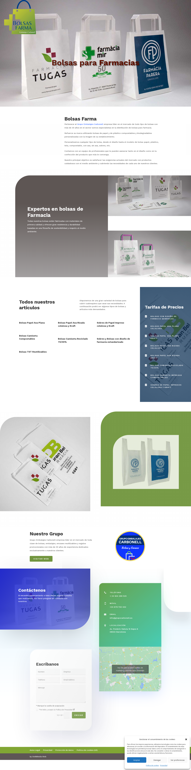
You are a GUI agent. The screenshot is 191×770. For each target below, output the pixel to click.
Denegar (157, 760)
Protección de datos (64, 750)
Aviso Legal (35, 750)
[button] (186, 739)
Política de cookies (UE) (87, 750)
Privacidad (163, 765)
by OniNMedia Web (38, 756)
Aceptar (136, 760)
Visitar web (41, 559)
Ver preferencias (178, 760)
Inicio (184, 14)
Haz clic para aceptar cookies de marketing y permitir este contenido (130, 669)
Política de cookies (152, 765)
